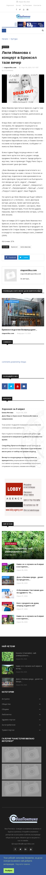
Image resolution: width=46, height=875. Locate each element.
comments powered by (14, 362)
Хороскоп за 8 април (13, 409)
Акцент (4, 564)
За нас (18, 5)
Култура (14, 39)
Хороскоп (10, 5)
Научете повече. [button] (22, 864)
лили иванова (25, 247)
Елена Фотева (7, 413)
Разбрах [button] (8, 871)
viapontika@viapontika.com (30, 274)
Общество (5, 577)
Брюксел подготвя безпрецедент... (19, 330)
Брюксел (14, 247)
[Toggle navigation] (4, 30)
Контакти (37, 5)
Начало (5, 39)
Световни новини (11, 302)
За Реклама (27, 5)
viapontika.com (10, 67)
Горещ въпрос (11, 543)
